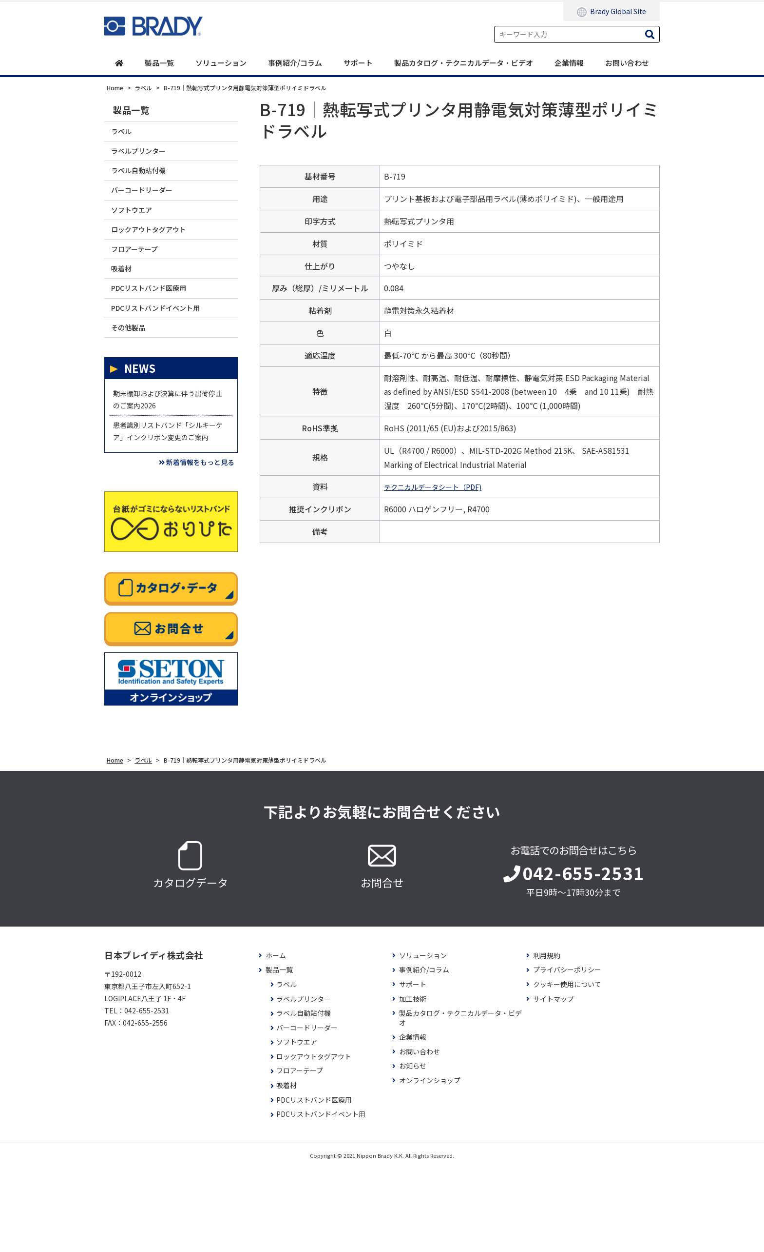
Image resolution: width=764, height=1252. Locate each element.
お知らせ (412, 1150)
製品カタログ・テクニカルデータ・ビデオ (463, 63)
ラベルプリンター (146, 158)
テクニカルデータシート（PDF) (439, 487)
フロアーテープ (141, 276)
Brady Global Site (611, 11)
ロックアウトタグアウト (158, 252)
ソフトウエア (137, 228)
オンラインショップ (429, 1165)
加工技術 (412, 1083)
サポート (358, 63)
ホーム (276, 1040)
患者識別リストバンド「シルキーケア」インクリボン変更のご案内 (167, 499)
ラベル (125, 134)
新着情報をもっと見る (184, 544)
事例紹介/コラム (295, 63)
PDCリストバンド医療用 (159, 324)
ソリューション (221, 63)
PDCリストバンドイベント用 (167, 347)
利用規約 (546, 1040)
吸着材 (125, 300)
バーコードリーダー (150, 205)
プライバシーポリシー (567, 1054)
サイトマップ (553, 1083)
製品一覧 (159, 63)
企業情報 (569, 63)
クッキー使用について (567, 1068)
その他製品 (133, 371)
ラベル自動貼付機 (146, 181)
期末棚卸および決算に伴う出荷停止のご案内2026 (166, 450)
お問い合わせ (627, 63)
